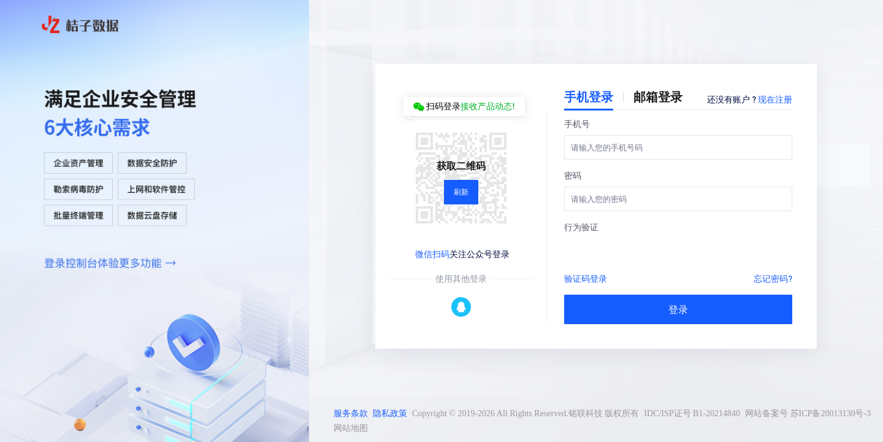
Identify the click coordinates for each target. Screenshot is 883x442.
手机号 (577, 123)
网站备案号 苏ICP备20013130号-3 (808, 413)
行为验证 (581, 226)
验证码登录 (585, 278)
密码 (572, 174)
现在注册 (775, 98)
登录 (678, 309)
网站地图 (351, 428)
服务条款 (351, 413)
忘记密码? (773, 278)
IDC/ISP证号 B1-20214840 (692, 413)
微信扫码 (432, 253)
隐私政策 (390, 413)
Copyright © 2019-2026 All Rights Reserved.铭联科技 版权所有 (525, 413)
